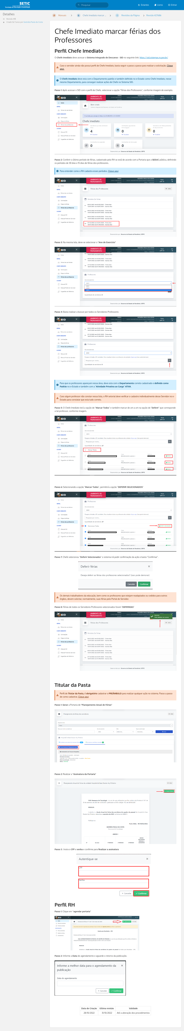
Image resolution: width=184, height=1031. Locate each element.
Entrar (172, 5)
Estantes (143, 5)
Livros (158, 5)
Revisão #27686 (153, 15)
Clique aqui (113, 171)
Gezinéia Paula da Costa (33, 22)
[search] (92, 5)
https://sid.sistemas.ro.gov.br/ (154, 57)
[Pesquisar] (79, 5)
